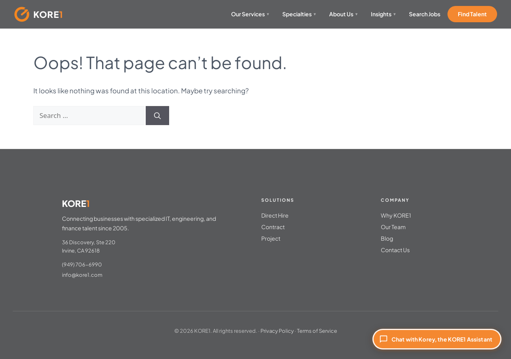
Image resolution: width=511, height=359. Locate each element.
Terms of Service (317, 331)
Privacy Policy (277, 331)
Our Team (393, 226)
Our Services (250, 13)
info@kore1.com (82, 275)
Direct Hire (275, 215)
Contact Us (395, 249)
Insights (383, 13)
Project (270, 238)
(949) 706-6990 (82, 264)
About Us (343, 13)
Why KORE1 (396, 215)
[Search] (157, 115)
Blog (387, 238)
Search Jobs (424, 13)
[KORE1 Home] (38, 14)
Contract (273, 226)
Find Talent (472, 13)
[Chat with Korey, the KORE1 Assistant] (436, 339)
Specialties (299, 13)
